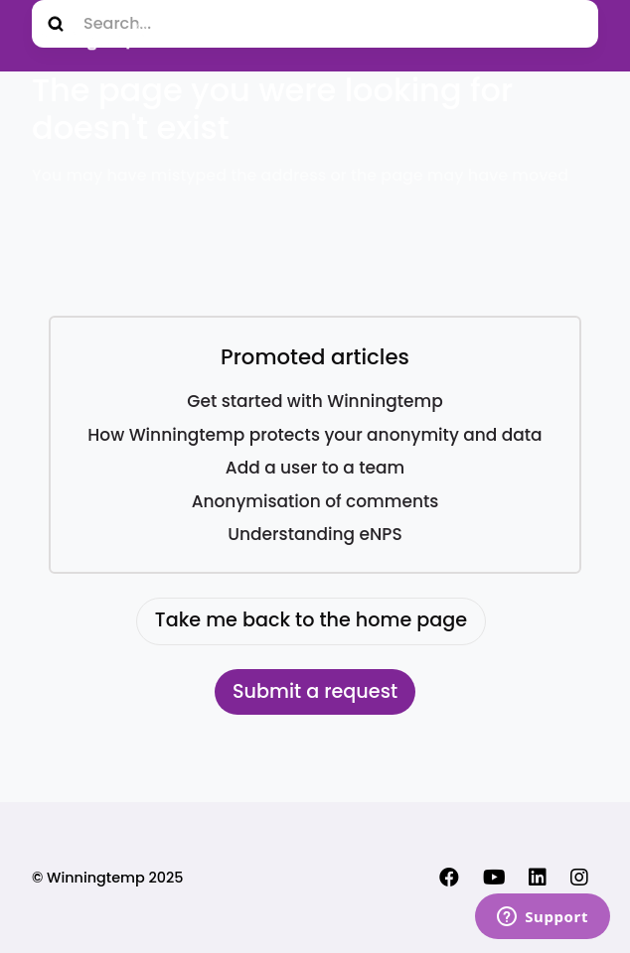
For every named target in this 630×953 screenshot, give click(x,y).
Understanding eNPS (314, 534)
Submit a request (315, 691)
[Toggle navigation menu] (577, 36)
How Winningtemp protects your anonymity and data (314, 435)
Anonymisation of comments (315, 501)
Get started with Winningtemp (314, 401)
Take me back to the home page (311, 620)
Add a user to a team (315, 467)
